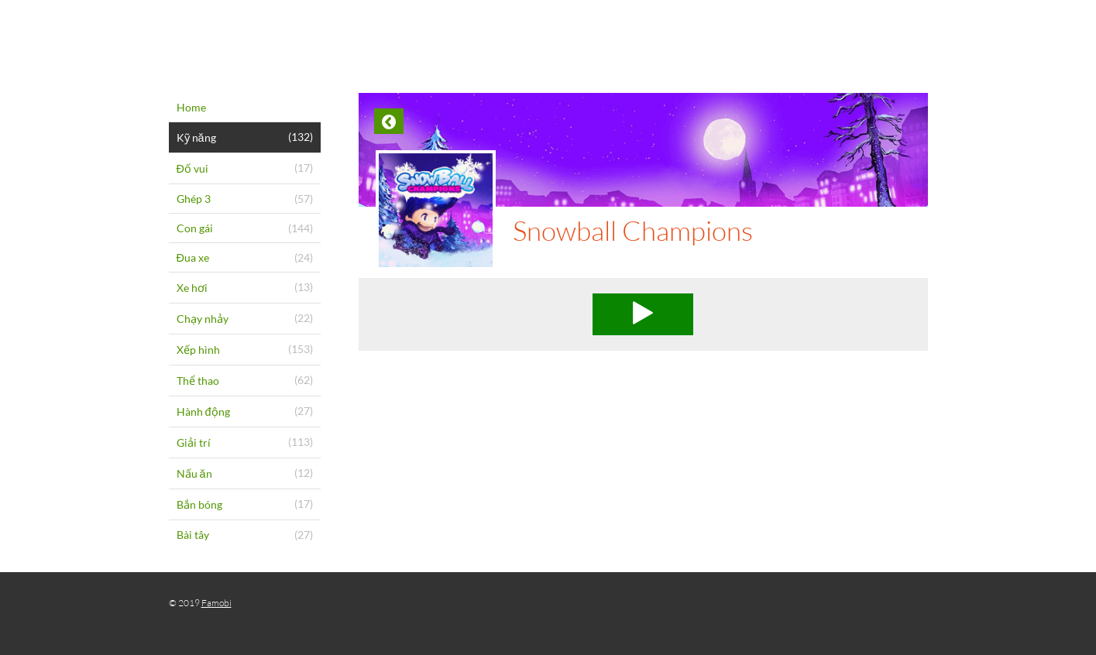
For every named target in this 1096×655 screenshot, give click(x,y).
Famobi (216, 603)
